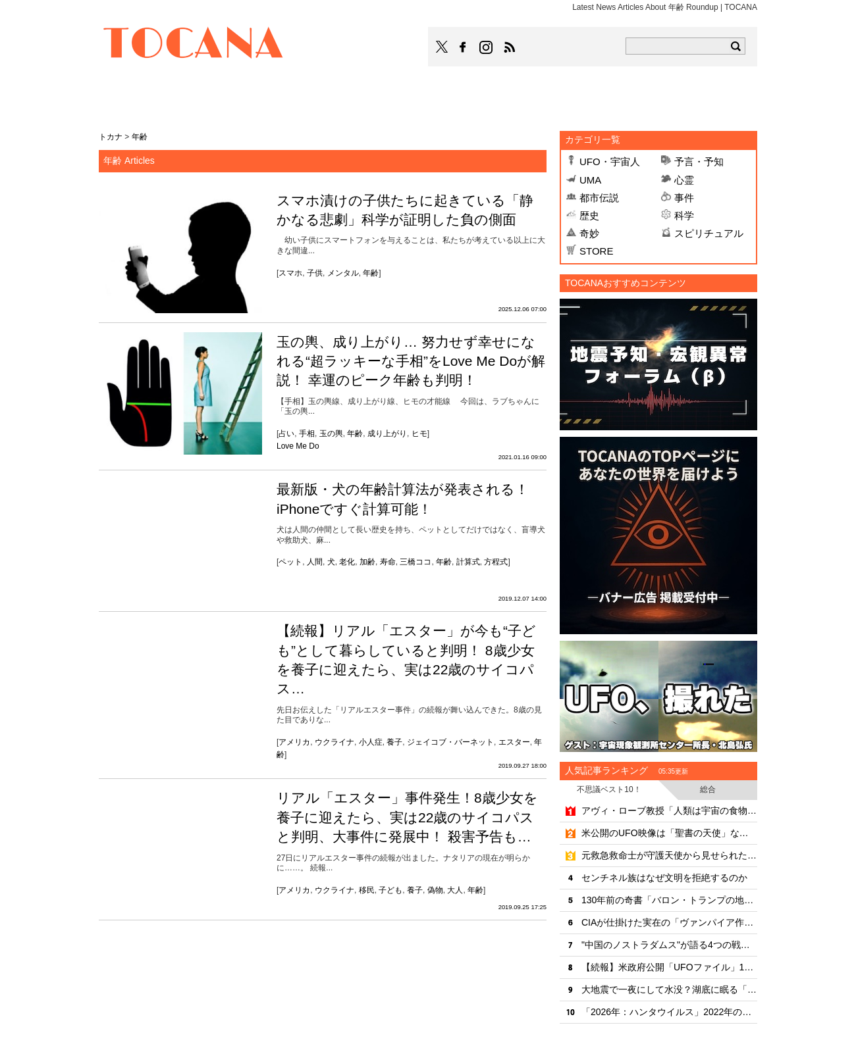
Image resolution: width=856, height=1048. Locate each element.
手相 (307, 433)
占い (286, 433)
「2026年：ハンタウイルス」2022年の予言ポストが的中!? (669, 1012)
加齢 (367, 561)
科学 (684, 215)
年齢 (371, 273)
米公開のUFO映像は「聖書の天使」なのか (669, 833)
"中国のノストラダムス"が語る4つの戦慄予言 (669, 944)
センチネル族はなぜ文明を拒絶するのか (664, 877)
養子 (394, 742)
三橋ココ (415, 561)
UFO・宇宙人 (609, 161)
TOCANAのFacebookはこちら (463, 47)
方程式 (496, 561)
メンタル (343, 273)
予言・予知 (699, 161)
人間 (315, 561)
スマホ (290, 273)
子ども (390, 890)
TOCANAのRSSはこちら (509, 47)
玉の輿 (331, 433)
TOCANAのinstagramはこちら (486, 47)
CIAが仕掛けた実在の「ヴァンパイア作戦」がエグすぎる (669, 922)
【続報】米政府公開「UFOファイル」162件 (669, 967)
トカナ (110, 136)
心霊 (684, 180)
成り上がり (387, 433)
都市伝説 (599, 197)
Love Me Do (298, 446)
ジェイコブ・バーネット (450, 742)
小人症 (371, 742)
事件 (684, 197)
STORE (596, 251)
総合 (708, 789)
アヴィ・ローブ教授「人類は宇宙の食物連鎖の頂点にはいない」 (669, 810)
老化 (347, 561)
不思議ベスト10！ (609, 789)
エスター (514, 742)
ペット (290, 561)
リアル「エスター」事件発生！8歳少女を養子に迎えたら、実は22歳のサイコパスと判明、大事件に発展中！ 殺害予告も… (407, 817)
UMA (590, 180)
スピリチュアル (708, 233)
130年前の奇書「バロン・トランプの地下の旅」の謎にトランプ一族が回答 (669, 900)
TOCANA (193, 44)
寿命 (388, 561)
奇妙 (589, 233)
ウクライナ (334, 742)
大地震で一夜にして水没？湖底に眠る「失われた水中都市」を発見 (669, 989)
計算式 (468, 561)
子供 (315, 273)
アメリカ (294, 742)
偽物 (435, 890)
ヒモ (419, 433)
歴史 (589, 215)
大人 (455, 890)
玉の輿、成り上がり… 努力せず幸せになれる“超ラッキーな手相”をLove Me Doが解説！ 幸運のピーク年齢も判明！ (411, 361)
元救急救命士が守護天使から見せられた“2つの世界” (669, 855)
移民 (367, 890)
